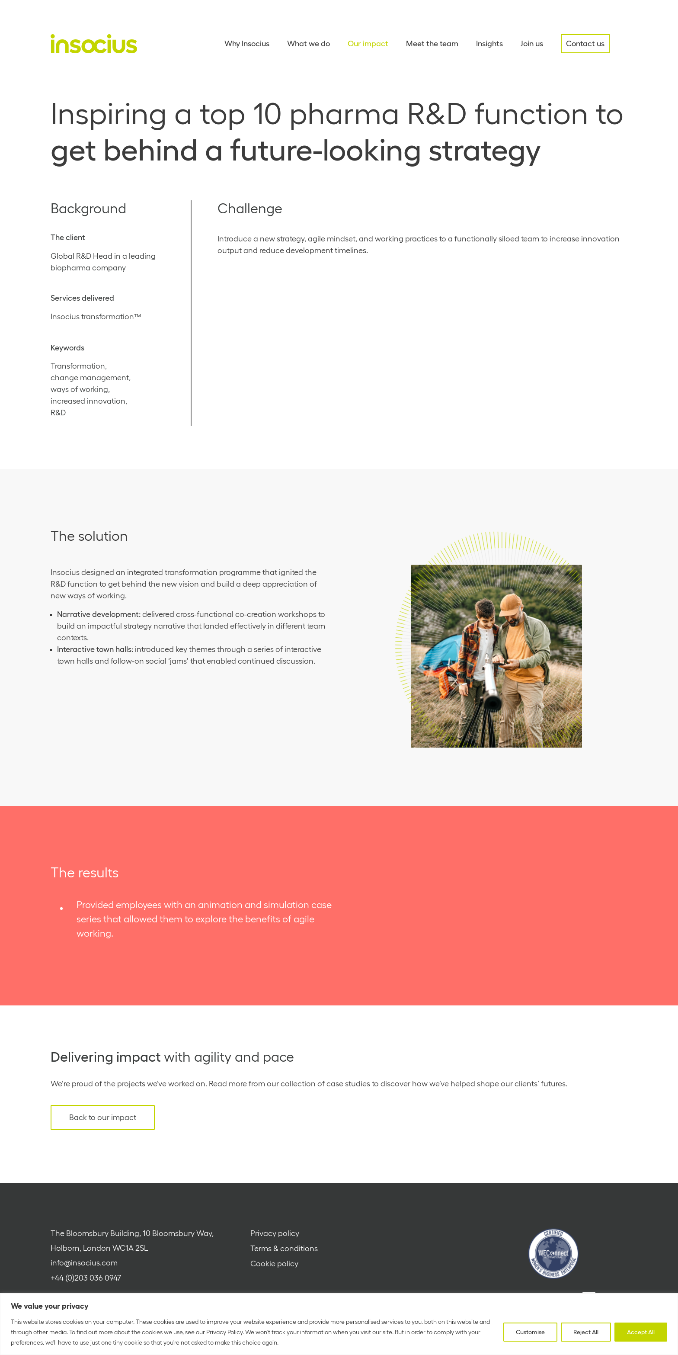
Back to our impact (102, 1117)
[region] (339, 1324)
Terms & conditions (284, 1248)
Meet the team (432, 43)
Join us (532, 43)
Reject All (585, 1332)
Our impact (368, 43)
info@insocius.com (84, 1263)
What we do (308, 43)
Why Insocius (246, 43)
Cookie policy (274, 1263)
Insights (489, 43)
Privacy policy (274, 1233)
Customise (530, 1332)
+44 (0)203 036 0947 (86, 1278)
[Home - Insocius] (94, 43)
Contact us (585, 43)
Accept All (641, 1332)
